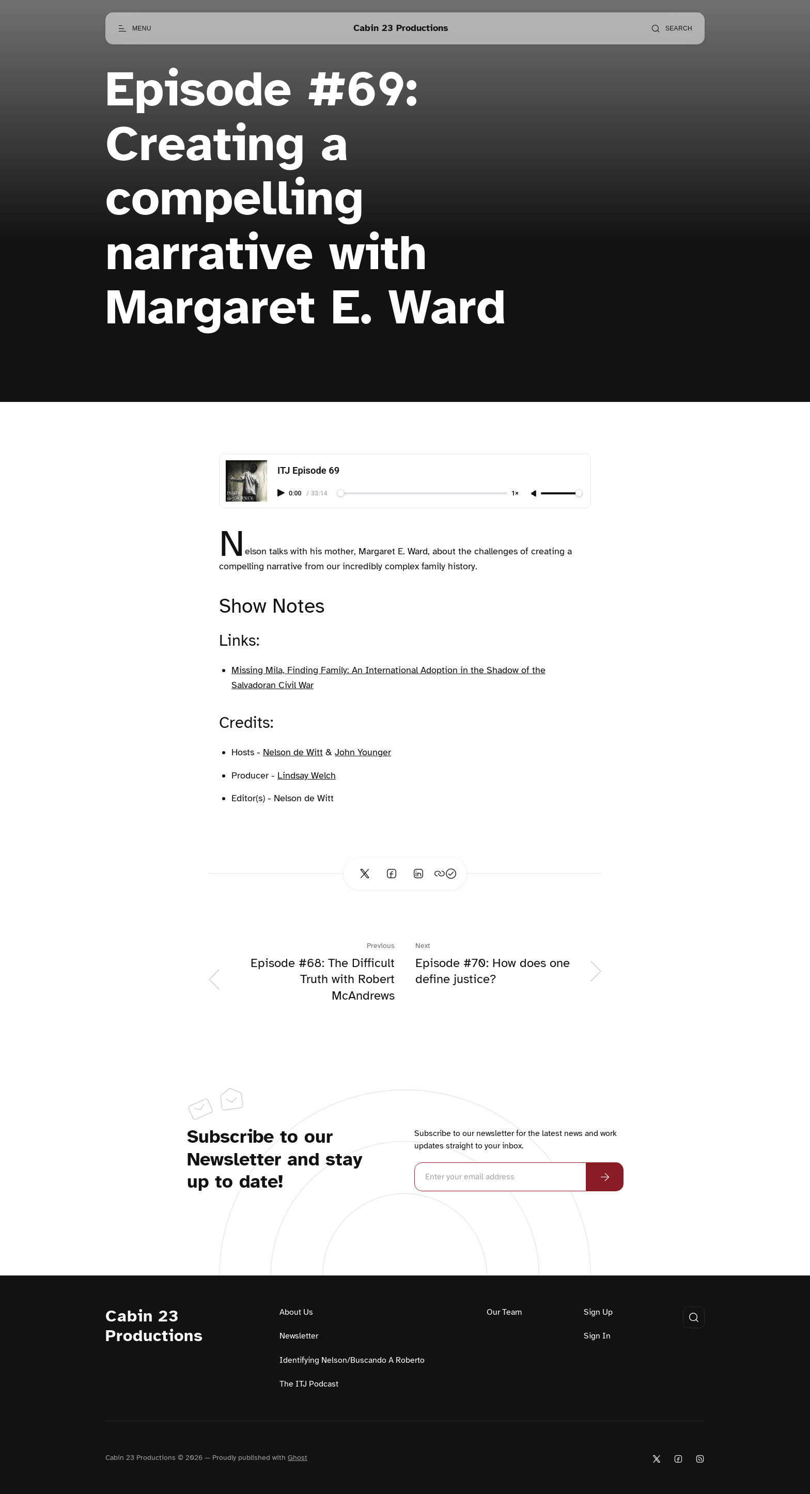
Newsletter (298, 1336)
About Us (296, 1312)
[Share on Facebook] (391, 873)
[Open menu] (135, 28)
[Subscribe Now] (605, 1176)
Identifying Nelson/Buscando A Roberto (352, 1360)
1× (515, 493)
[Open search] (671, 28)
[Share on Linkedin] (418, 873)
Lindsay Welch (306, 775)
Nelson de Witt (293, 752)
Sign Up (598, 1312)
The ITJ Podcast (308, 1384)
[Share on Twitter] (364, 873)
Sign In (597, 1336)
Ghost (297, 1457)
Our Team (504, 1312)
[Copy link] (445, 873)
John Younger (363, 752)
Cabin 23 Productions (154, 1326)
